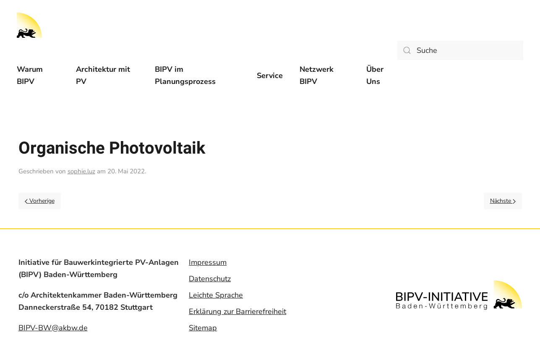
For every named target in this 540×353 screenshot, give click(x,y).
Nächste (503, 201)
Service (270, 76)
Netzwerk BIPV (317, 75)
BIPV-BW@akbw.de (53, 328)
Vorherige (40, 201)
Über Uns (374, 75)
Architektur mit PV (103, 75)
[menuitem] (38, 75)
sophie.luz (81, 171)
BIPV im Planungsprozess (185, 75)
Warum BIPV (30, 75)
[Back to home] (29, 25)
